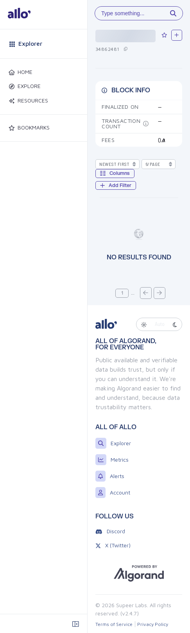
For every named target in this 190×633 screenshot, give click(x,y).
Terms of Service (114, 624)
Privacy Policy (152, 624)
